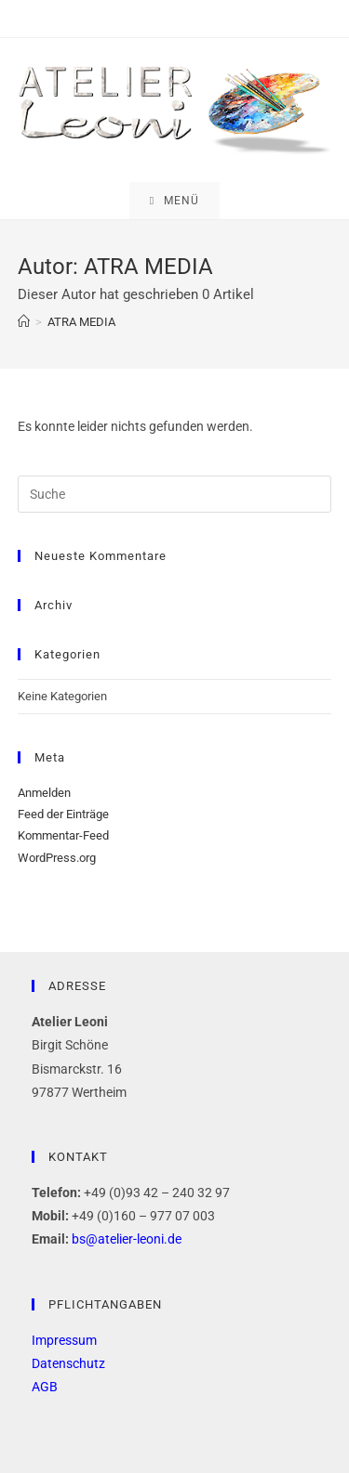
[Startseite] (24, 322)
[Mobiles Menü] (174, 200)
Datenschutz (68, 1363)
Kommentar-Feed (63, 835)
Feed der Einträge (63, 814)
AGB (45, 1386)
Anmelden (44, 793)
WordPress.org (57, 858)
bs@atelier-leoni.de (126, 1239)
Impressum (64, 1340)
